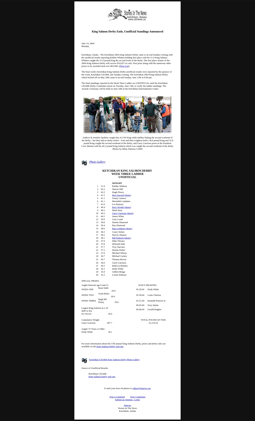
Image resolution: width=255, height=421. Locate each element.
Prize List (124, 66)
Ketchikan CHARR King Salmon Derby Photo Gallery (114, 359)
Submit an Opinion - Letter (127, 399)
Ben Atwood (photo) (121, 195)
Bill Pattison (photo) (121, 238)
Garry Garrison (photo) (123, 213)
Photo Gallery (97, 161)
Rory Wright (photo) (121, 207)
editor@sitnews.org (142, 388)
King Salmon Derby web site (109, 346)
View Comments (137, 396)
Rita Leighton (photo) (122, 228)
